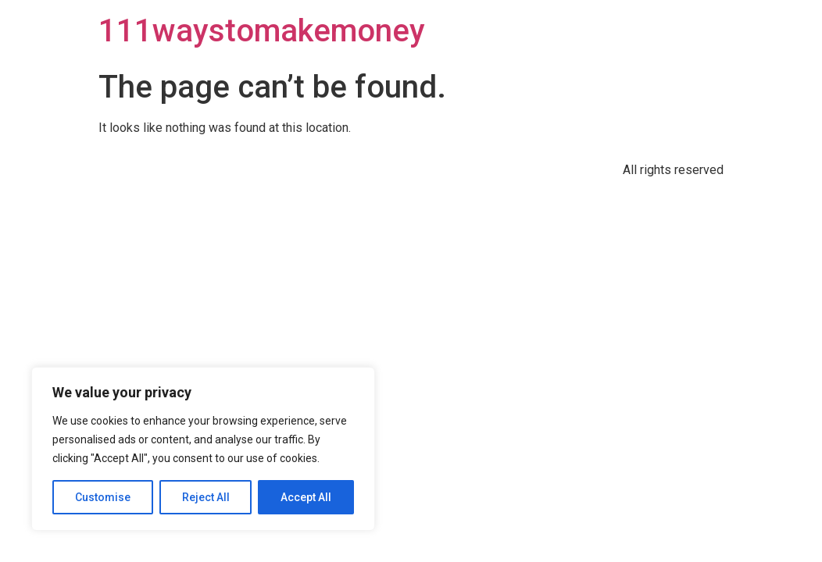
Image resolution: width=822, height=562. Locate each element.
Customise (102, 497)
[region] (203, 449)
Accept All (306, 497)
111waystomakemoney (261, 30)
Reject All (206, 497)
